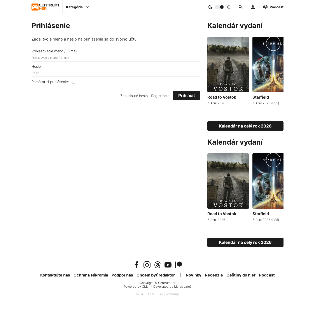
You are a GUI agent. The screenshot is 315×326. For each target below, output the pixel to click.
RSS (159, 294)
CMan (146, 286)
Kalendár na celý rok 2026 (245, 126)
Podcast (267, 275)
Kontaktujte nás (55, 275)
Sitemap (172, 294)
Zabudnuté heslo (134, 96)
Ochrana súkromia (91, 275)
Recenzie (214, 275)
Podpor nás (122, 275)
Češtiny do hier (241, 275)
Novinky (193, 275)
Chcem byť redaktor (155, 275)
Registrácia (160, 96)
